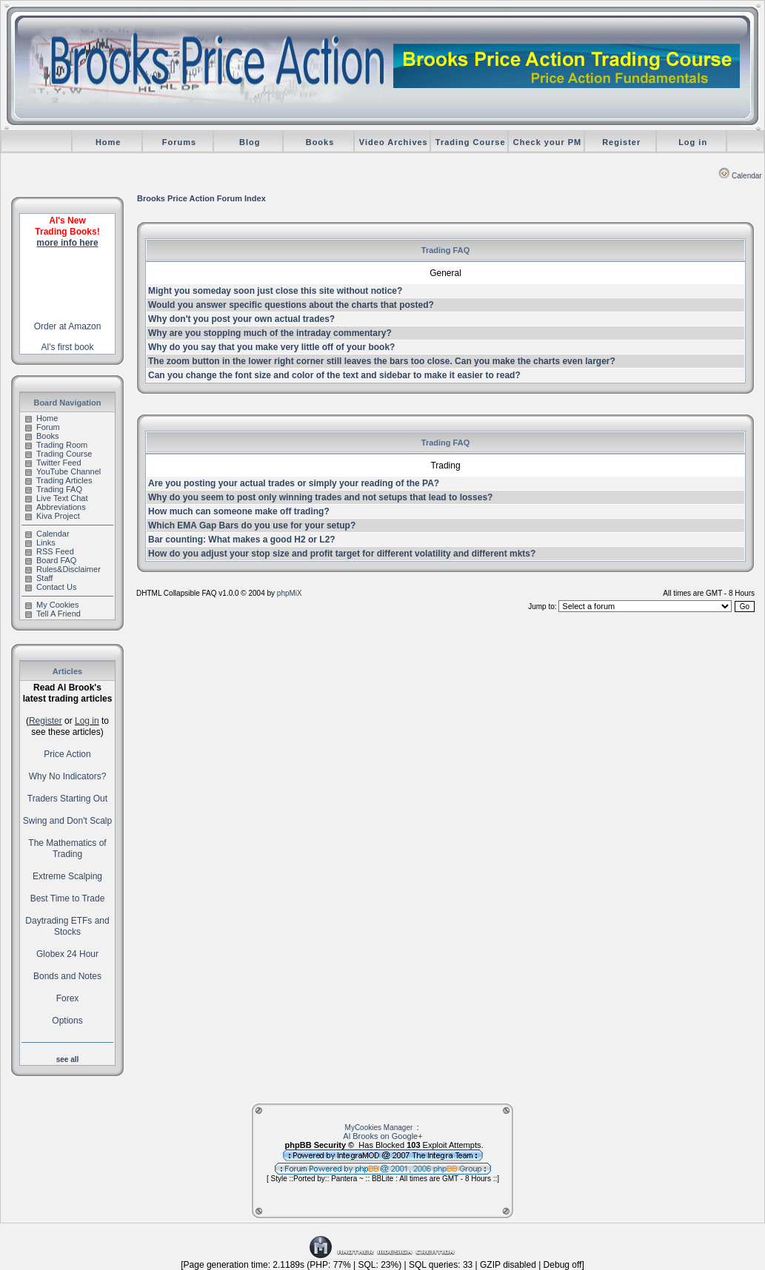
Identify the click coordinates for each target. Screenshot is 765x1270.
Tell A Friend (53, 613)
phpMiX (289, 593)
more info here (67, 243)
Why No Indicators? (68, 776)
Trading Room (56, 444)
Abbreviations (55, 507)
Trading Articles (58, 480)
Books (320, 142)
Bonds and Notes (67, 976)
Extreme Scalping (67, 876)
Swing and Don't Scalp (67, 821)
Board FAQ (50, 560)
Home (108, 142)
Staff (39, 578)
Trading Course (470, 142)
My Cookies (51, 604)
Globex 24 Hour (67, 954)
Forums (179, 142)
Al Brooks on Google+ (382, 1136)
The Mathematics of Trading (67, 848)
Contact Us (50, 586)
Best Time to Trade (67, 898)
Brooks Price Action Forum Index (201, 198)
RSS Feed (49, 551)
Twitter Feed (53, 462)
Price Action (67, 754)
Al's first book (67, 347)
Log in (692, 142)
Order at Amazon (67, 326)
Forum (42, 427)
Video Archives (393, 142)
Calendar (740, 176)
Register (621, 142)
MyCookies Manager (379, 1127)
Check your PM (547, 142)
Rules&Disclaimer (63, 569)
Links (40, 542)
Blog (249, 142)
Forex (67, 998)
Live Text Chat (56, 498)
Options (67, 1020)
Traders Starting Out (67, 798)
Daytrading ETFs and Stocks (67, 926)
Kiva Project (52, 515)
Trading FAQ (53, 489)
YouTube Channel (63, 471)
